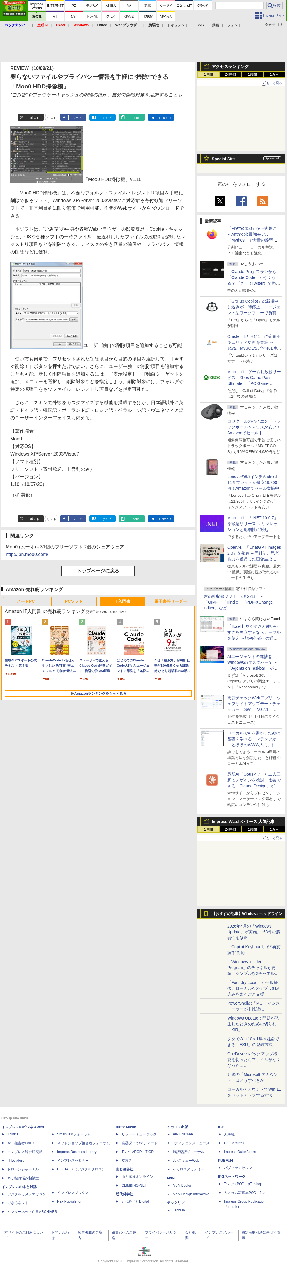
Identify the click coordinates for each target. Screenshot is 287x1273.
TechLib (179, 1210)
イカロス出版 (177, 1127)
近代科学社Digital (135, 1201)
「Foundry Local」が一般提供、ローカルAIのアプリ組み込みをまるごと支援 (253, 988)
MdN (171, 1178)
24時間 (230, 74)
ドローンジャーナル (23, 1169)
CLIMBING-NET (134, 1185)
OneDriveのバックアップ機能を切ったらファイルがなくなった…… (254, 1059)
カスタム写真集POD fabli (245, 1193)
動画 (215, 25)
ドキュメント (177, 25)
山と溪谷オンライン (137, 1177)
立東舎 (127, 1161)
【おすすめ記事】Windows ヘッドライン (247, 914)
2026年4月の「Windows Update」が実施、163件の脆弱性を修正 (253, 932)
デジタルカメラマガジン (26, 1194)
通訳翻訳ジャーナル (188, 1152)
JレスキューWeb (186, 1161)
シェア (77, 117)
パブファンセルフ (238, 1168)
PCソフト (74, 601)
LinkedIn (165, 117)
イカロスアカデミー (188, 1169)
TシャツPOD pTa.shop (243, 1184)
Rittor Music (126, 1127)
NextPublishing (69, 1201)
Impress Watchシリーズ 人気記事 (243, 821)
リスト (52, 117)
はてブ (106, 117)
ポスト (35, 117)
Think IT (13, 1134)
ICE (221, 1127)
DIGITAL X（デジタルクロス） (81, 1169)
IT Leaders (15, 1161)
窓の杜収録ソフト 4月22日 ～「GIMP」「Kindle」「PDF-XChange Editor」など (238, 602)
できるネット (17, 1203)
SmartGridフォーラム (74, 1134)
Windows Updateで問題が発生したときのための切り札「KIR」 (253, 1024)
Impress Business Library (77, 1152)
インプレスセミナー (73, 1161)
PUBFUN (225, 1161)
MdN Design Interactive (191, 1194)
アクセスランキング (230, 66)
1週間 (252, 74)
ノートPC (26, 601)
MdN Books (182, 1185)
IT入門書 (122, 601)
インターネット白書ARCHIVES (32, 1212)
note (136, 117)
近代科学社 (124, 1194)
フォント (234, 25)
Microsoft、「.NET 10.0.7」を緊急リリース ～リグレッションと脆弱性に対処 (252, 523)
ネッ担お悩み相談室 (23, 1178)
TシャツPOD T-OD (138, 1152)
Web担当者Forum (21, 1143)
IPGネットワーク (231, 1177)
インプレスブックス (73, 1193)
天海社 (229, 1134)
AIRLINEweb (183, 1134)
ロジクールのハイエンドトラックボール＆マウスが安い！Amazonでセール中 (254, 427)
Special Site (223, 159)
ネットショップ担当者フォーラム (83, 1143)
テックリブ (175, 1203)
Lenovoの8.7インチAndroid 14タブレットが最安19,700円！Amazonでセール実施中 (253, 482)
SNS (200, 25)
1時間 (208, 74)
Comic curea (234, 1143)
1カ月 (274, 74)
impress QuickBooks (240, 1152)
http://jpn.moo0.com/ (27, 554)
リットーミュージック (139, 1134)
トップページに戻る (98, 570)
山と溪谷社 (124, 1169)
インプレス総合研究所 (24, 1152)
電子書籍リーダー (170, 601)
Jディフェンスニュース (191, 1143)
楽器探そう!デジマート (140, 1143)
